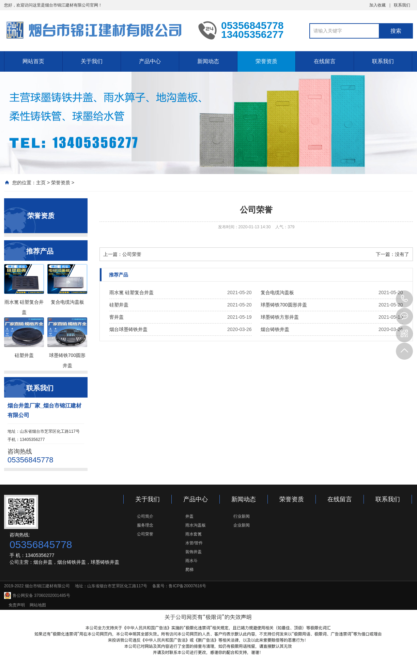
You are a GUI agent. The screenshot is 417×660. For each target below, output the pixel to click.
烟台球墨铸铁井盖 (128, 329)
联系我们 (402, 5)
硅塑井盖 (118, 304)
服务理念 (145, 525)
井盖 (189, 516)
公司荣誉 (131, 254)
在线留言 (325, 61)
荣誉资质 (266, 61)
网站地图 (38, 605)
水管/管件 (194, 543)
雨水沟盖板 (195, 525)
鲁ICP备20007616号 (187, 586)
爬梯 (189, 569)
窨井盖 (116, 317)
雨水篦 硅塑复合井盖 (131, 292)
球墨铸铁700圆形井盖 (284, 304)
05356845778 (404, 298)
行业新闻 (241, 516)
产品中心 (150, 61)
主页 (41, 182)
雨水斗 (191, 560)
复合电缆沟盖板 (277, 292)
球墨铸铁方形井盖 (280, 317)
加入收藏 (377, 5)
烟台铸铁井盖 (275, 329)
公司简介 (145, 516)
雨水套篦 (193, 534)
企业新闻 (241, 525)
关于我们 (92, 61)
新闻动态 (208, 61)
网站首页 (33, 61)
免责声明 (17, 605)
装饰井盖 (193, 551)
